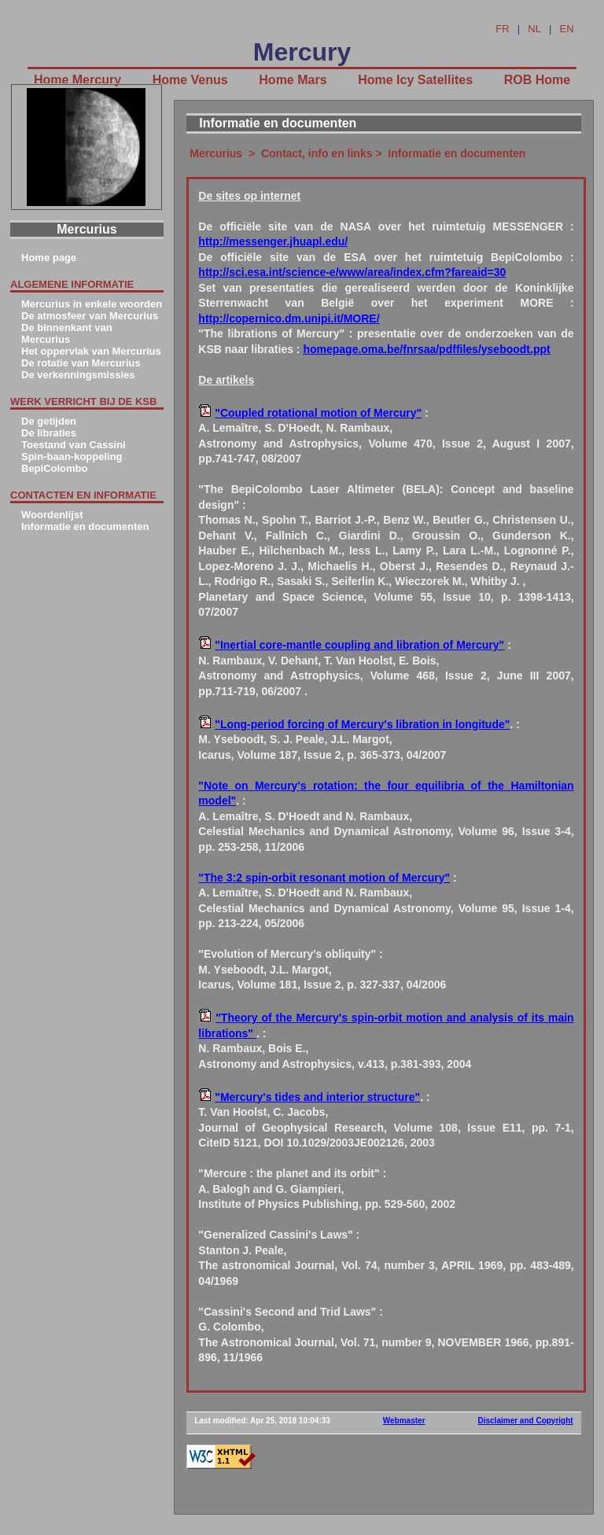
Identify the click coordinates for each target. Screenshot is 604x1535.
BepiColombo (54, 468)
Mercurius (215, 153)
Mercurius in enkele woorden (91, 304)
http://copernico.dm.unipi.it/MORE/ (288, 318)
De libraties (48, 433)
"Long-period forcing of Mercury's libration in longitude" (362, 724)
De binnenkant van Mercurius (66, 333)
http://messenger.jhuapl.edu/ (273, 241)
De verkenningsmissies (78, 375)
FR (502, 29)
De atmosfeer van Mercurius (89, 316)
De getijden (48, 421)
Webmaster (404, 1420)
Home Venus (190, 80)
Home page (48, 257)
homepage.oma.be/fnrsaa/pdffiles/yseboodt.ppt (426, 349)
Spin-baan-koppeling (72, 456)
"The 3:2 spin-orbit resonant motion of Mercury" (324, 877)
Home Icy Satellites (415, 80)
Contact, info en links (317, 153)
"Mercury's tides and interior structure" (317, 1097)
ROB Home (537, 80)
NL (534, 29)
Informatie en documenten (85, 526)
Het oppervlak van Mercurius (91, 351)
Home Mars (292, 80)
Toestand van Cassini (73, 445)
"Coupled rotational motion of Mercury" (318, 413)
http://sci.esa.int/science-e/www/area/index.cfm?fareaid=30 (352, 272)
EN (567, 29)
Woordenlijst (52, 515)
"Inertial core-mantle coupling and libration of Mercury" (359, 645)
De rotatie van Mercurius (81, 363)
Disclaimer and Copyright (525, 1420)
